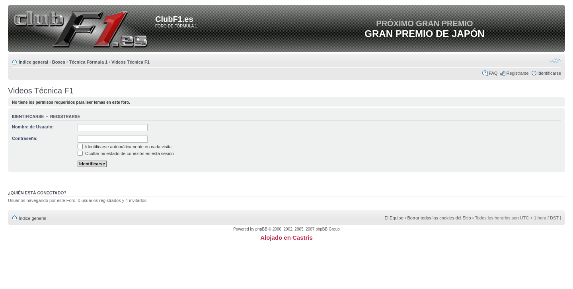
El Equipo (393, 217)
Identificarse (549, 73)
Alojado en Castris (286, 237)
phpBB (261, 229)
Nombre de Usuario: (33, 126)
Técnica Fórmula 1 (88, 62)
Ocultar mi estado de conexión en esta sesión (126, 153)
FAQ (493, 73)
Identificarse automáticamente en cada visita (125, 146)
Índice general (33, 62)
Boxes (58, 62)
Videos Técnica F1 (130, 62)
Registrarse (517, 73)
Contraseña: (24, 138)
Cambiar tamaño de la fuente (555, 60)
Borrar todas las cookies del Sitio (439, 217)
